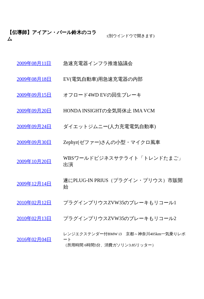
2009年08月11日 (34, 63)
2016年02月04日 (34, 239)
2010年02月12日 (34, 202)
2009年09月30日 (34, 142)
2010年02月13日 (34, 218)
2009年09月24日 (34, 126)
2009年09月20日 (34, 110)
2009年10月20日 (34, 161)
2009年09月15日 (34, 95)
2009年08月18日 (34, 79)
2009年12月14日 (34, 183)
